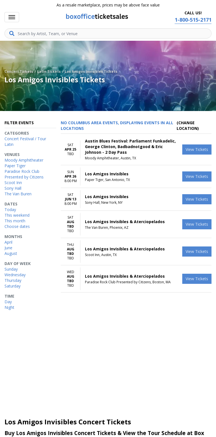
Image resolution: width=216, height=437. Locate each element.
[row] (136, 149)
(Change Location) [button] (188, 125)
